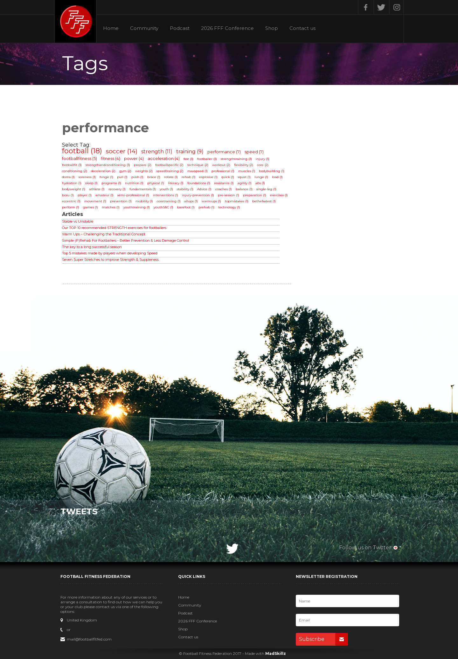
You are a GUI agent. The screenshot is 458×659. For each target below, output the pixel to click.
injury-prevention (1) (198, 195)
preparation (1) (254, 195)
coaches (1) (223, 189)
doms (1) (68, 177)
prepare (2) (142, 165)
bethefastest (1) (264, 201)
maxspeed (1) (197, 171)
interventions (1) (165, 195)
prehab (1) (206, 207)
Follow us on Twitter (365, 548)
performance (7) (224, 151)
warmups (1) (211, 201)
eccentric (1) (71, 201)
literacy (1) (176, 183)
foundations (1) (198, 183)
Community (144, 28)
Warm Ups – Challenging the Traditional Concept (103, 234)
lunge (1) (261, 177)
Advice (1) (204, 189)
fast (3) (188, 159)
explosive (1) (208, 177)
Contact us (302, 28)
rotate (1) (171, 177)
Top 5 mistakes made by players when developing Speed (109, 253)
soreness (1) (87, 177)
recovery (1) (117, 189)
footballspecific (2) (169, 165)
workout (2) (221, 165)
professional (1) (223, 171)
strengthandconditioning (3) (108, 165)
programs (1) (111, 183)
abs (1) (260, 183)
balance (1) (244, 189)
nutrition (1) (134, 183)
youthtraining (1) (136, 207)
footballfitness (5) (79, 158)
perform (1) (70, 207)
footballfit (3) (72, 165)
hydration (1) (71, 183)
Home (111, 28)
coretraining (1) (169, 201)
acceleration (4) (164, 158)
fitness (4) (110, 158)
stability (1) (185, 189)
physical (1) (155, 183)
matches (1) (111, 207)
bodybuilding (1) (271, 171)
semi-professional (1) (133, 195)
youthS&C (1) (163, 207)
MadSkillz (275, 653)
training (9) (190, 152)
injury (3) (262, 159)
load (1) (277, 177)
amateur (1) (104, 195)
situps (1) (191, 201)
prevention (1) (121, 201)
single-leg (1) (266, 189)
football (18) (82, 151)
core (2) (262, 165)
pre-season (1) (228, 195)
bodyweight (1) (73, 189)
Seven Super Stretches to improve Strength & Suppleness (110, 259)
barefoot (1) (186, 207)
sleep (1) (91, 183)
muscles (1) (246, 171)
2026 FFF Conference (227, 28)
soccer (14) (121, 151)
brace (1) (153, 177)
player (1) (85, 195)
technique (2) (197, 165)
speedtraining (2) (170, 171)
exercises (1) (279, 195)
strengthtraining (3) (236, 159)
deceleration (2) (103, 171)
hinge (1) (106, 177)
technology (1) (229, 207)
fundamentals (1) (142, 189)
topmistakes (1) (236, 201)
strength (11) (156, 152)
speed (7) (254, 151)
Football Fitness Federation (75, 21)
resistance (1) (224, 183)
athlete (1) (97, 189)
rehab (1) (188, 177)
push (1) (137, 177)
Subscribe (323, 639)
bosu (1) (68, 195)
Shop (271, 28)
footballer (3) (207, 159)
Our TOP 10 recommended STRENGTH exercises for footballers (114, 227)
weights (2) (144, 171)
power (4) (134, 158)
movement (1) (95, 201)
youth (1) (166, 189)
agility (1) (245, 183)
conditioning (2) (74, 171)
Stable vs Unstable (77, 221)
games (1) (90, 207)
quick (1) (227, 177)
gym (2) (125, 171)
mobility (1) (144, 201)
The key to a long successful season (92, 247)
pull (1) (122, 177)
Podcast (180, 28)
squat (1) (244, 177)
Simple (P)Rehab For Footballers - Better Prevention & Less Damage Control (125, 240)
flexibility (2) (243, 165)
